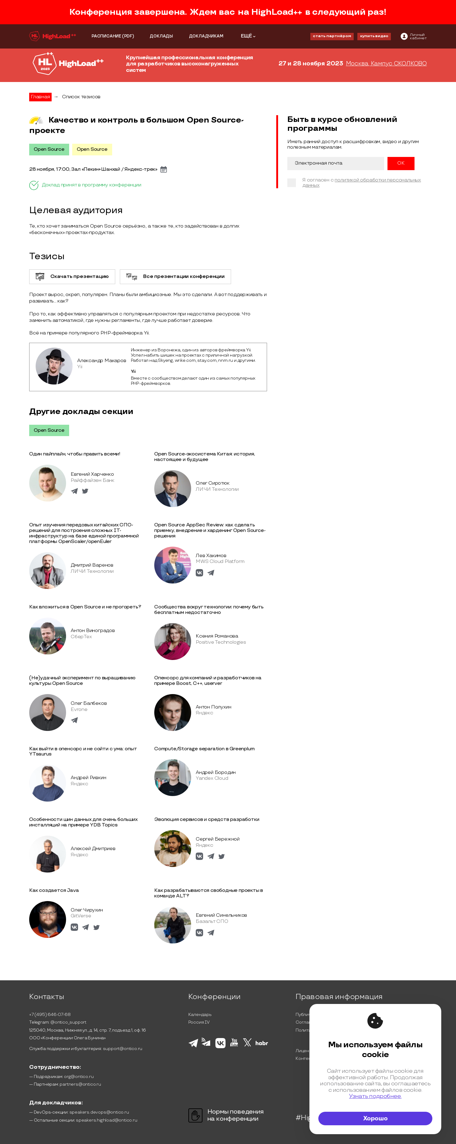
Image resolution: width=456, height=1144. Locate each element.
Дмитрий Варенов (92, 565)
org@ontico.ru (78, 1076)
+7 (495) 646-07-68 (49, 1014)
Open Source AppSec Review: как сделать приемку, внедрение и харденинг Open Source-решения (209, 530)
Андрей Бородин (216, 772)
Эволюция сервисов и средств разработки (206, 819)
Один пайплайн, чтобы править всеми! (74, 454)
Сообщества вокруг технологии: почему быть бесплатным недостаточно (209, 609)
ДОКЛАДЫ (161, 36)
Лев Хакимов (211, 556)
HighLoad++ (276, 12)
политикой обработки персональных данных (361, 183)
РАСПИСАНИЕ (106, 36)
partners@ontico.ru (80, 1084)
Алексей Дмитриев (93, 849)
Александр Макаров (101, 361)
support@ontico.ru (123, 1048)
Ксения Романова (217, 636)
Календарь (200, 1014)
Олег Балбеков (89, 703)
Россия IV (199, 1022)
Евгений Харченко (92, 474)
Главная (40, 97)
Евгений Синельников (221, 915)
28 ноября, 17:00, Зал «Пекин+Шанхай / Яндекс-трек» (93, 169)
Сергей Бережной (218, 839)
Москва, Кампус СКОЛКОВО (386, 64)
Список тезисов (81, 97)
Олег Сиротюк (213, 483)
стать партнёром (332, 36)
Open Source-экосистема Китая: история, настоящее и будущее (204, 457)
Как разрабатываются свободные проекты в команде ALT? (208, 893)
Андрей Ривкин (88, 778)
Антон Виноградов (93, 631)
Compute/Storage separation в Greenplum (204, 749)
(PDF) (128, 36)
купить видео (374, 36)
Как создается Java (54, 890)
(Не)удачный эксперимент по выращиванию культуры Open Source (82, 680)
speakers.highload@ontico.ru (106, 1120)
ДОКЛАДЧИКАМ (206, 36)
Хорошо (375, 1118)
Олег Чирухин (87, 910)
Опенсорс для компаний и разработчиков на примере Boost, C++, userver (207, 680)
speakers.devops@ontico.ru (99, 1112)
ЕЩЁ (246, 36)
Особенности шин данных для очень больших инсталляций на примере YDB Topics (83, 822)
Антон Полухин (213, 707)
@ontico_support (68, 1022)
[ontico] (414, 36)
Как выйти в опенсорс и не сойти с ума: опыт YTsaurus (83, 751)
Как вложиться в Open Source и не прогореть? (85, 607)
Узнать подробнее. (375, 1096)
